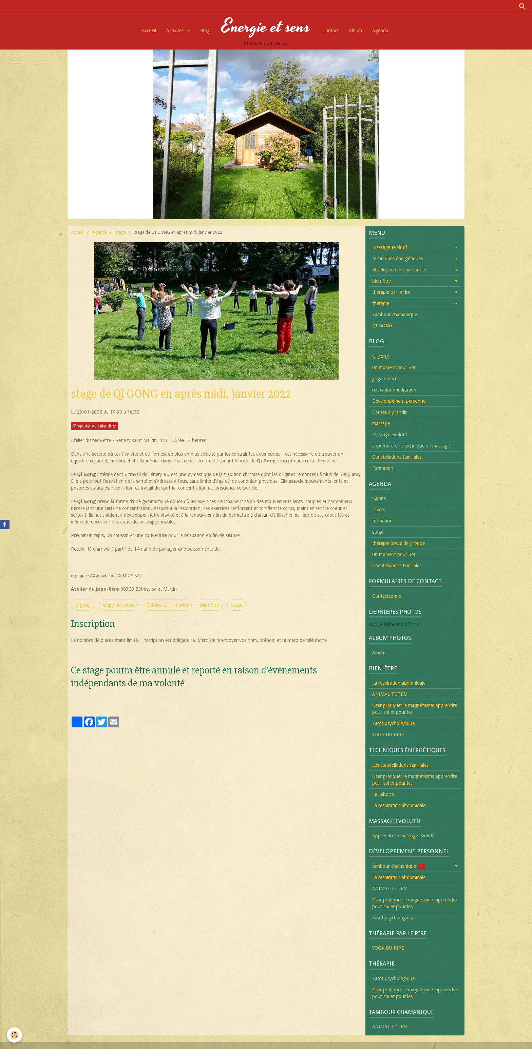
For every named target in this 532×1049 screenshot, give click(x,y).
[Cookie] (14, 1035)
